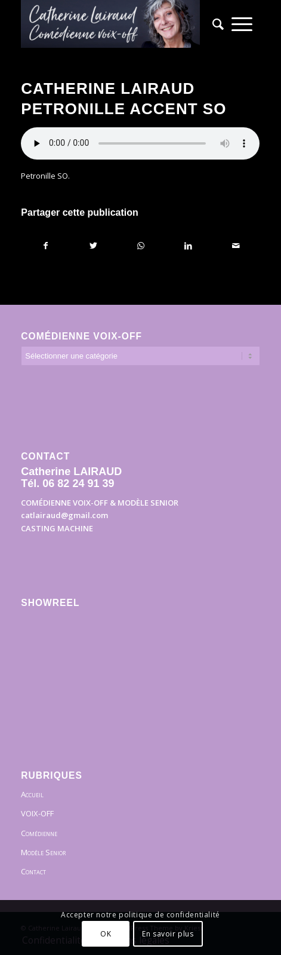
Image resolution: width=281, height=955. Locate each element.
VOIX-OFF (37, 813)
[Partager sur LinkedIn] (188, 245)
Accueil (32, 794)
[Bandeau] (116, 24)
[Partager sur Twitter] (93, 245)
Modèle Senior (43, 852)
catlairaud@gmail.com (64, 515)
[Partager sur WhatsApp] (141, 245)
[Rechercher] (214, 24)
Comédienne (39, 833)
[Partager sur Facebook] (45, 245)
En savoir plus (167, 934)
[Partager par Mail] (236, 245)
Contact (33, 871)
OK (105, 934)
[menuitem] (214, 24)
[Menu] (242, 24)
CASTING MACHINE (57, 528)
